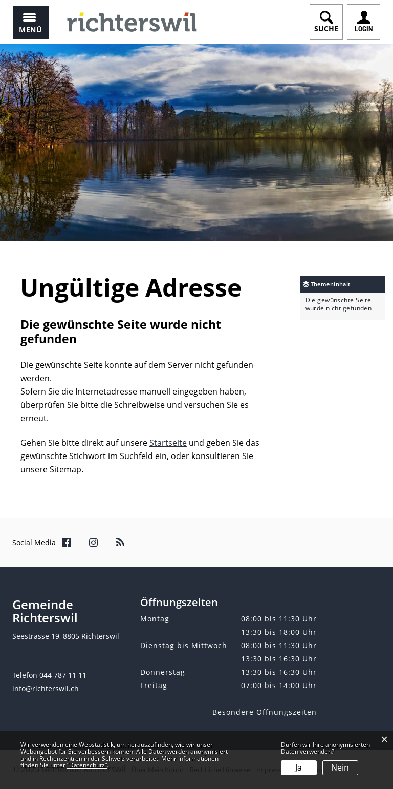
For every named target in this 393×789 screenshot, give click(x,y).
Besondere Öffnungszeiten (264, 712)
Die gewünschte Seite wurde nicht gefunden (338, 304)
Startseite (168, 442)
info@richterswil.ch (45, 688)
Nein (340, 767)
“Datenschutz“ (87, 765)
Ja (298, 767)
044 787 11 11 (62, 675)
